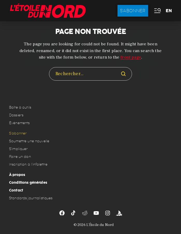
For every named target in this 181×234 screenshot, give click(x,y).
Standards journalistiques (31, 198)
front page (130, 57)
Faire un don (20, 156)
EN (169, 11)
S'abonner (132, 10)
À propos (17, 174)
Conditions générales (28, 182)
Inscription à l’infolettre (28, 164)
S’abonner (18, 133)
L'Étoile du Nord (100, 225)
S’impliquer (18, 148)
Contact (16, 190)
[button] (157, 11)
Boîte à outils (20, 107)
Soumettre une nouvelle (29, 141)
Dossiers (16, 115)
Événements (19, 122)
